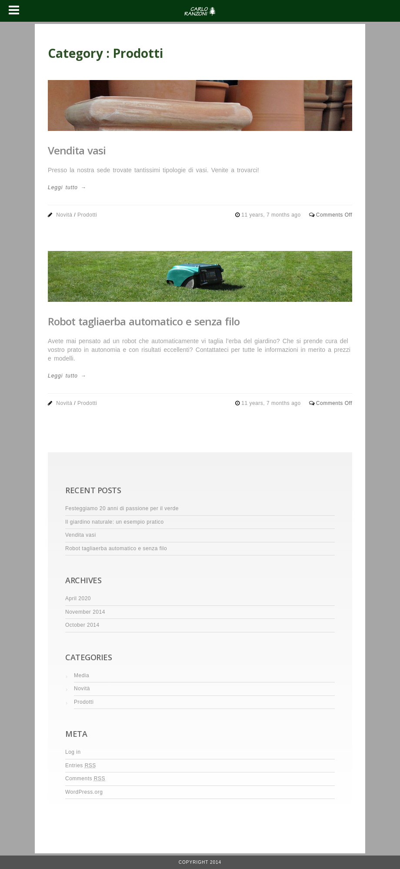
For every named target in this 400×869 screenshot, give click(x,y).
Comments (85, 778)
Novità (64, 215)
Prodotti (87, 215)
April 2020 (78, 598)
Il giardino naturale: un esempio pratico (114, 522)
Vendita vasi (77, 150)
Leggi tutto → (67, 187)
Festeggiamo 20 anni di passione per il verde (122, 508)
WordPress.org (84, 792)
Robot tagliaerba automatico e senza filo (144, 321)
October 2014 (82, 625)
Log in (73, 752)
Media (81, 675)
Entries (80, 765)
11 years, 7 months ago (271, 215)
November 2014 (85, 612)
